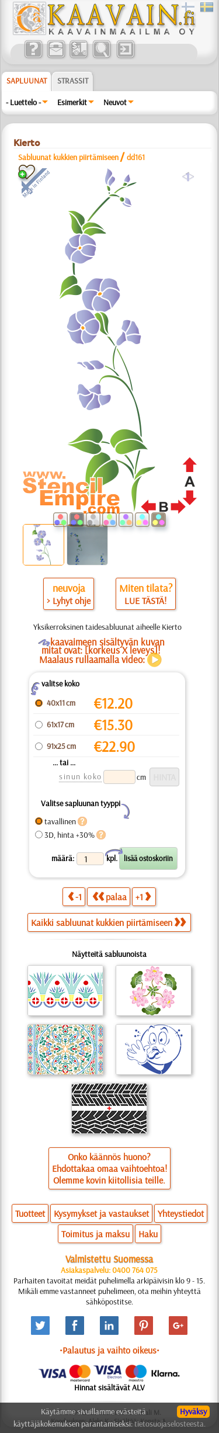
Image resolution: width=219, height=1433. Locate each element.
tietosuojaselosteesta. (170, 1423)
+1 (143, 896)
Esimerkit (72, 102)
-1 (75, 896)
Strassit (72, 80)
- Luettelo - (23, 102)
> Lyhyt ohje (69, 600)
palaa (109, 896)
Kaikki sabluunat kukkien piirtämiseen (108, 922)
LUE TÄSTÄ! (145, 600)
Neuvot (115, 102)
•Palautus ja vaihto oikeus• (109, 1350)
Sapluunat (26, 80)
